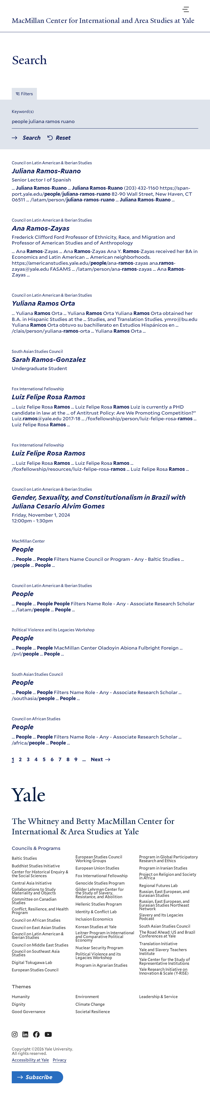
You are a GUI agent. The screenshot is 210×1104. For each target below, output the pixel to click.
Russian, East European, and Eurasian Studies (164, 893)
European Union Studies (97, 868)
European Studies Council (35, 970)
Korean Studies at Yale (95, 927)
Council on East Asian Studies (39, 928)
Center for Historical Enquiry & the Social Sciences (40, 874)
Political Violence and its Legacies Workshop (98, 956)
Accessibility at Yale (30, 1060)
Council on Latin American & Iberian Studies (38, 936)
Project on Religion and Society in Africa (168, 876)
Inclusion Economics (94, 919)
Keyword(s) (23, 111)
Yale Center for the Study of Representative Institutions (164, 961)
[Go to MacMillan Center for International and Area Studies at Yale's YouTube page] (48, 1034)
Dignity (18, 1004)
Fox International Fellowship (101, 876)
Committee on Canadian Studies (34, 901)
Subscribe (39, 1077)
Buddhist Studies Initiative (36, 866)
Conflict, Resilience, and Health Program (40, 911)
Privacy (59, 1060)
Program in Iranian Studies (163, 868)
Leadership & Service (158, 997)
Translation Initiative (158, 944)
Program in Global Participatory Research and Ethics (168, 859)
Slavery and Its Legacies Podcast (161, 917)
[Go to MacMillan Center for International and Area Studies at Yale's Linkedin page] (25, 1034)
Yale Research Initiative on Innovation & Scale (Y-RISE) (164, 971)
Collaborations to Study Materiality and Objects (34, 891)
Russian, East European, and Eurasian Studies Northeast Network (164, 905)
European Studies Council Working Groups (98, 859)
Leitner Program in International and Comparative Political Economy (104, 936)
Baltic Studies (24, 859)
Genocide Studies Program (100, 883)
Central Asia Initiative (32, 883)
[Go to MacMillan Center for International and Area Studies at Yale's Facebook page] (36, 1034)
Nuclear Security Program (99, 948)
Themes (21, 986)
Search (32, 138)
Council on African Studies (36, 921)
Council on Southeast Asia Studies (36, 953)
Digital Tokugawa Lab (32, 963)
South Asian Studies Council (165, 927)
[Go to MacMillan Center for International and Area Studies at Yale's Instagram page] (15, 1034)
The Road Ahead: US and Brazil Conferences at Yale (167, 934)
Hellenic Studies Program (98, 904)
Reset (63, 138)
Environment (87, 997)
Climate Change (90, 1004)
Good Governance (28, 1012)
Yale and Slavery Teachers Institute (163, 952)
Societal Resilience (92, 1012)
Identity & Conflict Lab (96, 912)
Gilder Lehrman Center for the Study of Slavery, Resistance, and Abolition (99, 893)
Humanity (21, 997)
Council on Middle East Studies (40, 945)
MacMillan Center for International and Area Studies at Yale (103, 20)
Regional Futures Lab (158, 886)
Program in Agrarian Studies (101, 965)
